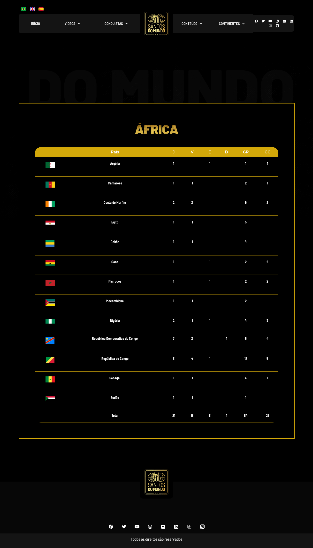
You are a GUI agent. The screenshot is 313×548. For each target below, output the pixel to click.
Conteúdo (192, 23)
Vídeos (72, 23)
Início (35, 23)
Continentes (231, 23)
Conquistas (116, 23)
